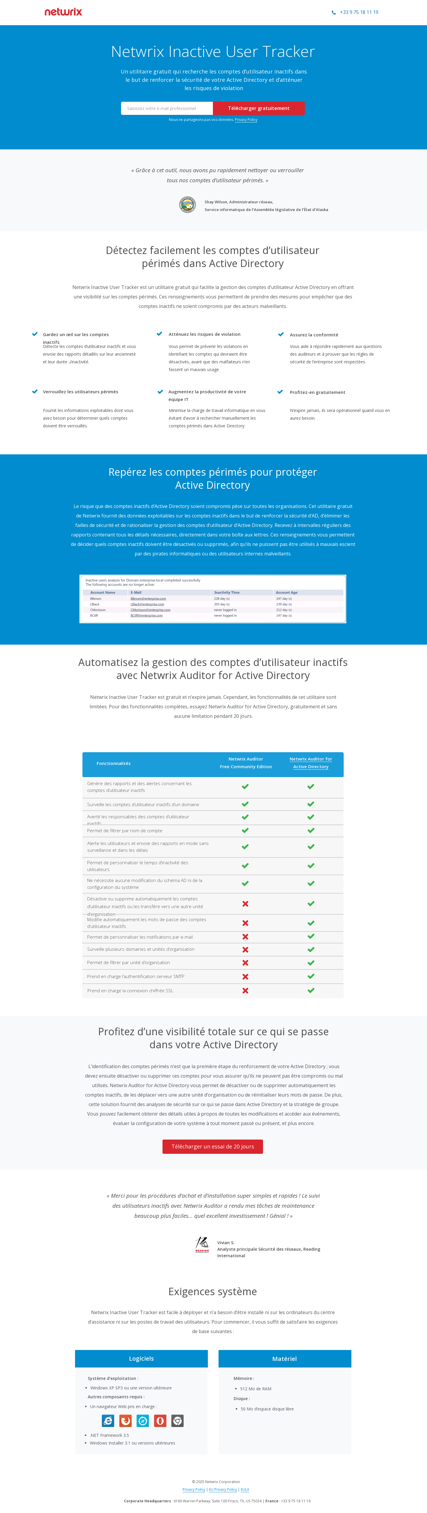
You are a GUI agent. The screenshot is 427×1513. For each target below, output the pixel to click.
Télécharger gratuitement (259, 108)
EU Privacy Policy (223, 1489)
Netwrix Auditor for (311, 759)
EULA (245, 1489)
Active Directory (311, 766)
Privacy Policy (246, 119)
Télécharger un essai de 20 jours (212, 1146)
